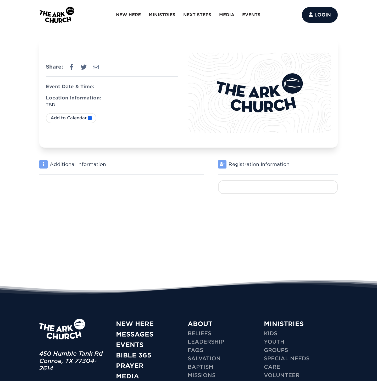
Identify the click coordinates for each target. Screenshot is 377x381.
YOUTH (274, 342)
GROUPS (276, 350)
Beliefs (199, 333)
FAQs (195, 350)
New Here (135, 324)
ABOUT (200, 324)
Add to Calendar (71, 117)
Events (129, 345)
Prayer (129, 365)
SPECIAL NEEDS (286, 358)
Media (127, 376)
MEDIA (226, 14)
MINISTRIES (162, 14)
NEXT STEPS (197, 14)
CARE (272, 367)
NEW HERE (128, 14)
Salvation (204, 358)
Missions (201, 375)
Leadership (206, 342)
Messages (134, 334)
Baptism (200, 367)
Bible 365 (133, 355)
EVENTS (251, 14)
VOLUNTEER (282, 375)
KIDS (270, 333)
